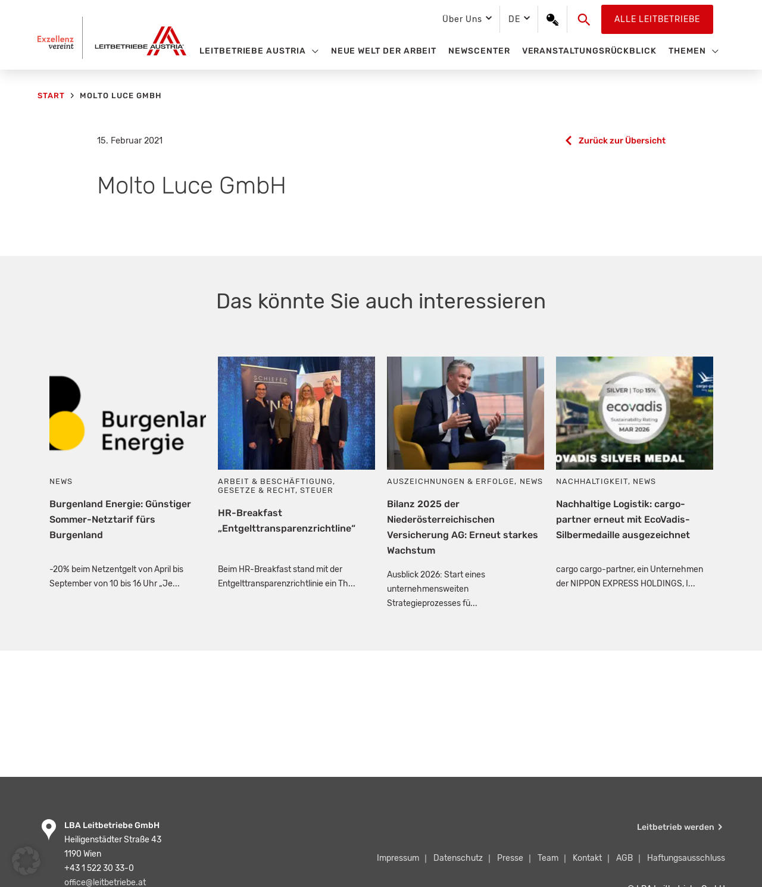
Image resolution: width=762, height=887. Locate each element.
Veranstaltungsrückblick (589, 51)
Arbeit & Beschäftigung (275, 481)
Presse (510, 858)
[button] (584, 19)
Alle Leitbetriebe (657, 19)
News (61, 481)
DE (514, 19)
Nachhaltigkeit (592, 481)
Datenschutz (458, 858)
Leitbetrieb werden (675, 827)
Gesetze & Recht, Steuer (275, 490)
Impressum (398, 858)
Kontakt (587, 858)
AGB (624, 858)
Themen (687, 51)
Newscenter (479, 51)
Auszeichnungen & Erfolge (450, 481)
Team (548, 858)
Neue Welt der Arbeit (384, 51)
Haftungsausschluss (686, 858)
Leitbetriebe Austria (252, 51)
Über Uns (462, 19)
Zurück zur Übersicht (622, 141)
